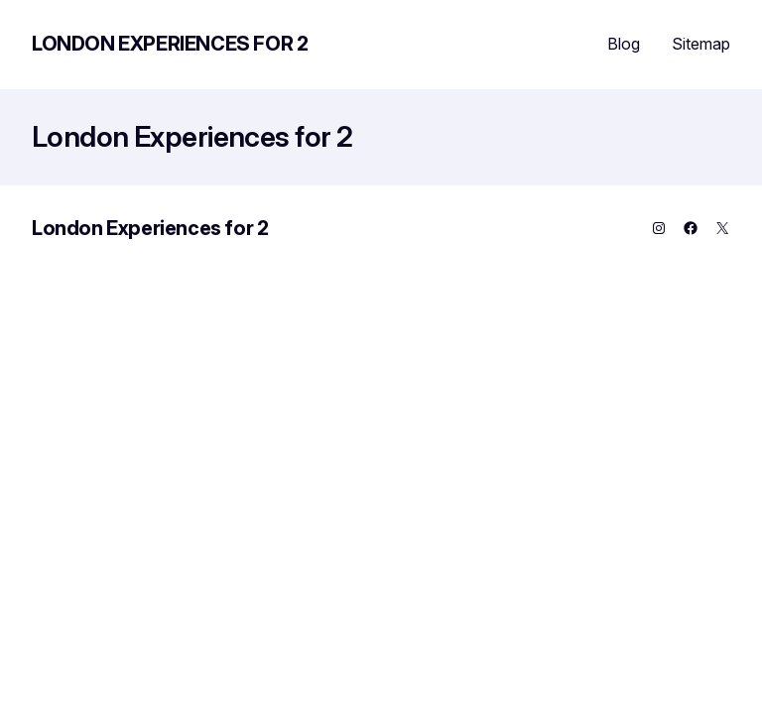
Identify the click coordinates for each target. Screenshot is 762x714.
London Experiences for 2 (170, 44)
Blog (623, 44)
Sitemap (701, 44)
